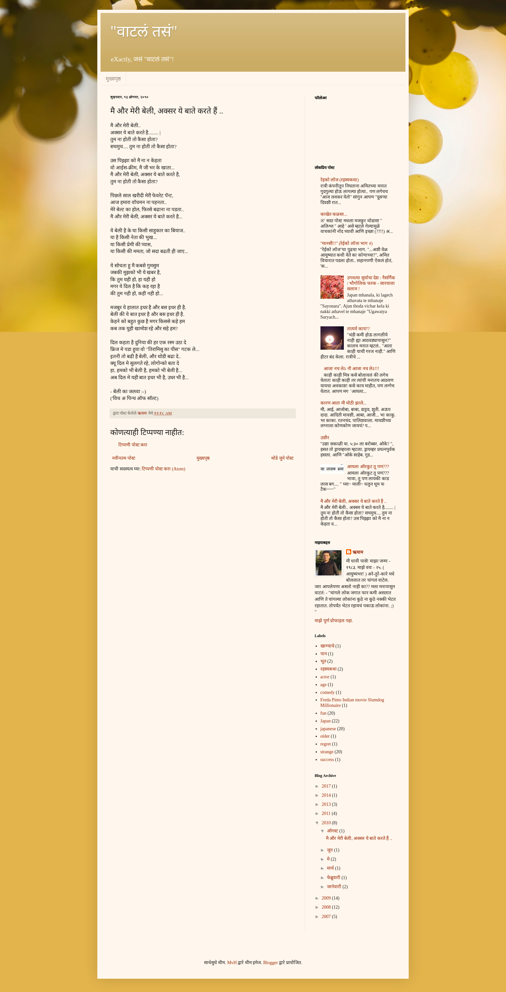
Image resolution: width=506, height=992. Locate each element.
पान (323, 653)
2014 (327, 795)
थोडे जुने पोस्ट (282, 458)
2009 (327, 898)
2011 (327, 813)
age (323, 684)
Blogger (270, 962)
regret (325, 744)
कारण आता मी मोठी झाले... (343, 403)
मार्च (331, 868)
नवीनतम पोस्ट (123, 458)
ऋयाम (358, 552)
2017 (327, 786)
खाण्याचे (327, 646)
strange (326, 751)
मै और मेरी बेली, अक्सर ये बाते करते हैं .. (353, 501)
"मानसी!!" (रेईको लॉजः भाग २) (346, 243)
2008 (327, 907)
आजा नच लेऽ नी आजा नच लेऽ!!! (351, 368)
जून (330, 850)
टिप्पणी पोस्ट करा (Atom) (163, 468)
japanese (328, 728)
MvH (232, 962)
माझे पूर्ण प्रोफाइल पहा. (334, 620)
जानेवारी (335, 886)
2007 (327, 916)
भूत (323, 661)
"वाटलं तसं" (143, 31)
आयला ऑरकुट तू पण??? (368, 466)
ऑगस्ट (333, 831)
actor (325, 676)
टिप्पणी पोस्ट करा (132, 444)
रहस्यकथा (328, 669)
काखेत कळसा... (333, 214)
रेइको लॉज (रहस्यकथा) (339, 179)
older (325, 736)
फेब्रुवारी (334, 877)
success (327, 759)
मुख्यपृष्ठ (113, 78)
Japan (325, 721)
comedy (327, 692)
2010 (327, 822)
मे (329, 859)
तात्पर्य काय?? (358, 328)
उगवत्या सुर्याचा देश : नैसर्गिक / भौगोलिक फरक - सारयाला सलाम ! (371, 283)
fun (323, 713)
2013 (327, 804)
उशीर (324, 437)
